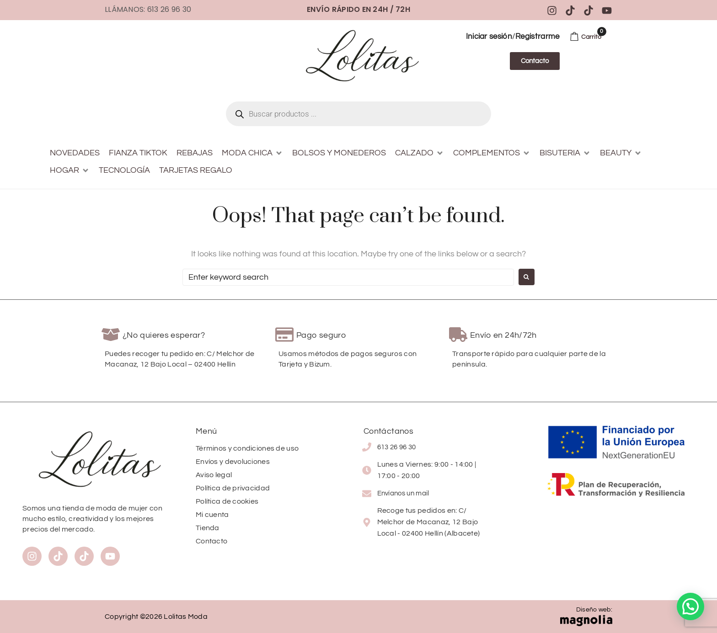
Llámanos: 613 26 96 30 (148, 9)
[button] (252, 153)
